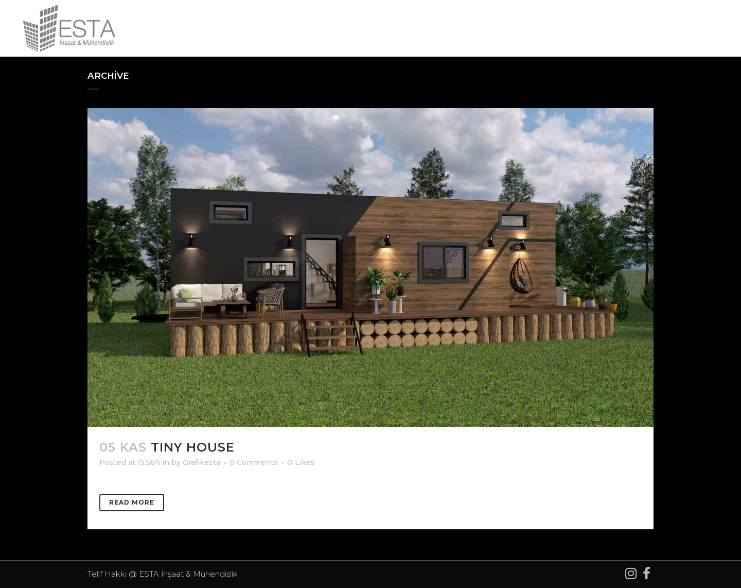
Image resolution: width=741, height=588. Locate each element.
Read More (131, 502)
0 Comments (254, 462)
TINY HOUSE (193, 447)
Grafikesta (201, 462)
